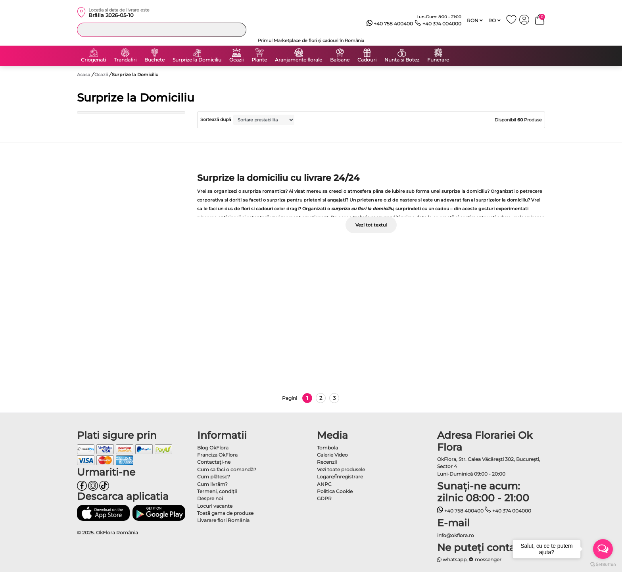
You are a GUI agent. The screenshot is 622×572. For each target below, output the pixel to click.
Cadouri (366, 60)
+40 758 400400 (390, 24)
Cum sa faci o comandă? (226, 469)
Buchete (154, 60)
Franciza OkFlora (217, 455)
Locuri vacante (214, 506)
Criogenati (93, 60)
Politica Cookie (335, 491)
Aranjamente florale (298, 60)
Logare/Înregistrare (340, 477)
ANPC (324, 484)
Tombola (327, 448)
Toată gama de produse (225, 513)
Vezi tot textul (371, 225)
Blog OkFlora (212, 448)
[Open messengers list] (603, 549)
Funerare (438, 60)
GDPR (324, 498)
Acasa (83, 74)
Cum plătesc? (213, 477)
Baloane (339, 60)
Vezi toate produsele (341, 469)
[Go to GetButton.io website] (603, 564)
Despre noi (210, 498)
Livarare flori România (223, 520)
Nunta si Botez (401, 60)
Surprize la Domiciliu (197, 60)
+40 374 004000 (438, 24)
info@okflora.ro (455, 535)
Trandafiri (125, 60)
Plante (259, 60)
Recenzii (327, 462)
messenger (485, 559)
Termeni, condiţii (217, 491)
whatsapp (452, 559)
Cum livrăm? (212, 484)
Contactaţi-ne (213, 462)
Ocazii (236, 60)
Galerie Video (332, 455)
